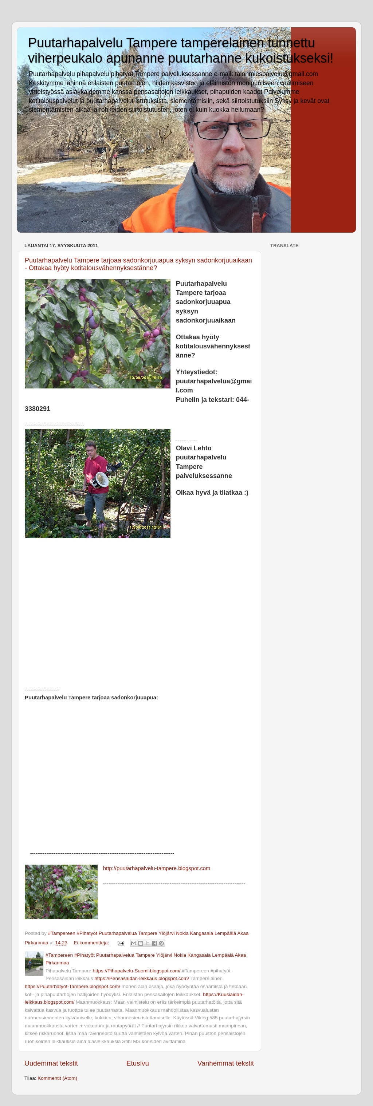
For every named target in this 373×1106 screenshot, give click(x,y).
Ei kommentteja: (92, 942)
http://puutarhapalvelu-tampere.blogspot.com (157, 868)
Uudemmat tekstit (51, 1063)
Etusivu (137, 1063)
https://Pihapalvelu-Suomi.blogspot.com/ (137, 970)
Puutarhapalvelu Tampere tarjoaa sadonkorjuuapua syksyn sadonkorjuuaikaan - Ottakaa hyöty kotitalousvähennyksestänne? (138, 264)
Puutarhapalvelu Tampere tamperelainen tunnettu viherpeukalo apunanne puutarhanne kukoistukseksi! (181, 50)
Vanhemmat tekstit (225, 1063)
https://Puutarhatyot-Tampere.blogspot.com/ (72, 986)
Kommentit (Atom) (57, 1078)
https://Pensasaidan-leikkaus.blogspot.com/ (141, 978)
